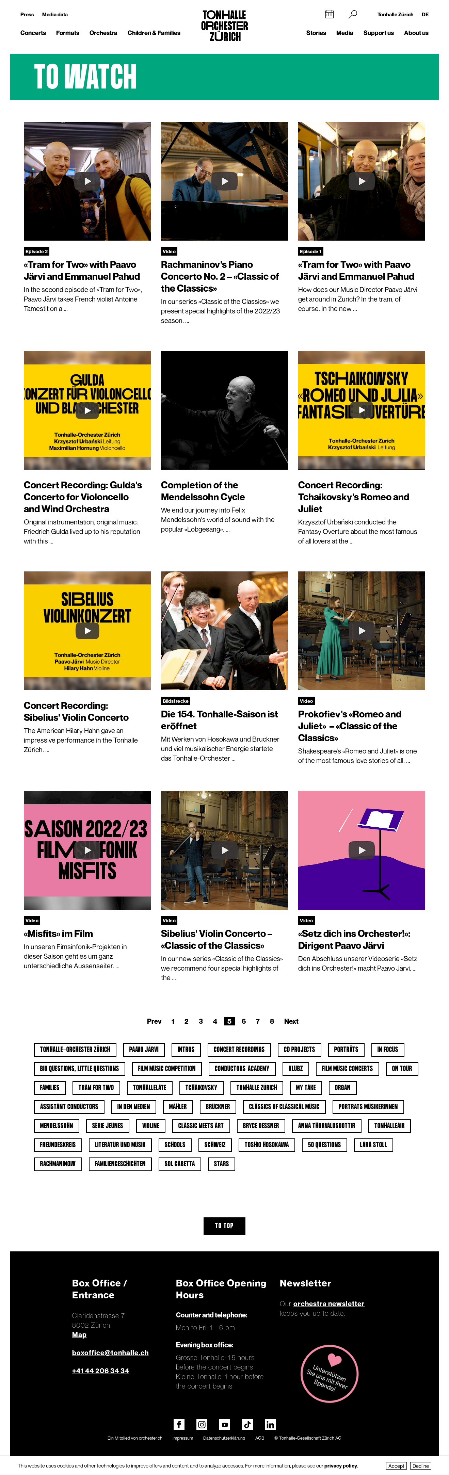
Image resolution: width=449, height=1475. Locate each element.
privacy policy (340, 1465)
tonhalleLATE (149, 1088)
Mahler (178, 1107)
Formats (67, 32)
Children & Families (154, 32)
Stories (316, 32)
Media (344, 32)
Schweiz (215, 1145)
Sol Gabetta (180, 1164)
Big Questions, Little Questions (79, 1069)
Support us (379, 32)
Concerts (33, 32)
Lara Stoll (373, 1145)
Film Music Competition (167, 1069)
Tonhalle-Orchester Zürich (75, 1050)
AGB (259, 1438)
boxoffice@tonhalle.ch (110, 1353)
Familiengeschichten (120, 1164)
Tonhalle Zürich (396, 14)
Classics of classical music (284, 1107)
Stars (221, 1164)
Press (27, 14)
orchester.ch (150, 1438)
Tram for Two (96, 1088)
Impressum (183, 1438)
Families (50, 1088)
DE (425, 14)
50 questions (324, 1145)
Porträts (346, 1050)
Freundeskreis (58, 1145)
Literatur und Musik (120, 1145)
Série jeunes (107, 1126)
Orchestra (103, 32)
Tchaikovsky (202, 1088)
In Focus (388, 1050)
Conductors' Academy (242, 1069)
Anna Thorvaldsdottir (326, 1126)
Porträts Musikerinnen (368, 1107)
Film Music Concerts (347, 1069)
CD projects (299, 1050)
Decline (421, 1466)
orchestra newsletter (329, 1304)
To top (224, 1226)
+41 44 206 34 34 (100, 1371)
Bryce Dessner (261, 1126)
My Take (306, 1088)
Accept (396, 1466)
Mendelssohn (56, 1126)
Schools (175, 1145)
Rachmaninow (58, 1164)
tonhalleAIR (389, 1126)
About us (416, 32)
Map (79, 1335)
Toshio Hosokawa (267, 1145)
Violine (150, 1126)
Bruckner (218, 1107)
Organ (343, 1088)
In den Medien (133, 1107)
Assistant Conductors (69, 1107)
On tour (402, 1069)
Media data (55, 14)
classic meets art (201, 1126)
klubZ (296, 1069)
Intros (186, 1050)
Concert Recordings (239, 1050)
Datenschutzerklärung (224, 1438)
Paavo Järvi (144, 1050)
